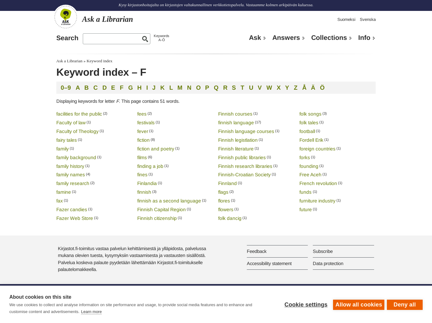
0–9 (66, 87)
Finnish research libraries (245, 166)
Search (67, 38)
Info (364, 37)
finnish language (236, 122)
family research (72, 183)
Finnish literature (236, 148)
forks (304, 157)
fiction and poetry (155, 148)
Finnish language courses (246, 131)
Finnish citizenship (157, 218)
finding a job (150, 166)
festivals (146, 122)
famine (63, 192)
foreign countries (317, 148)
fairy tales (66, 140)
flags (223, 192)
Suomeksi (346, 19)
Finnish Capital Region (161, 209)
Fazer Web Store (74, 218)
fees (142, 113)
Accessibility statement (269, 263)
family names (70, 174)
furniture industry (317, 200)
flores (224, 200)
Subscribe (323, 251)
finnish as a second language (169, 200)
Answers (286, 37)
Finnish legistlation (238, 140)
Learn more (91, 311)
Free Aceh (310, 174)
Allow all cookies (358, 304)
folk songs (310, 113)
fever (142, 131)
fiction (143, 140)
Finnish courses (235, 113)
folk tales (308, 122)
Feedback (256, 251)
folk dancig (230, 218)
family (62, 148)
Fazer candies (71, 209)
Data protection (328, 263)
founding (308, 166)
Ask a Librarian (69, 61)
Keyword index (99, 61)
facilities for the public (79, 113)
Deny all (405, 304)
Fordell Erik (311, 140)
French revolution (318, 183)
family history (70, 166)
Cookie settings (305, 304)
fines (142, 174)
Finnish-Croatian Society (244, 174)
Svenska (368, 19)
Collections (329, 37)
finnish (144, 192)
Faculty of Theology (77, 131)
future (305, 209)
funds (306, 192)
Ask (255, 37)
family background (76, 157)
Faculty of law (71, 122)
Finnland (227, 183)
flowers (225, 209)
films (142, 157)
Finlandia (147, 183)
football (307, 131)
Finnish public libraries (242, 157)
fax (59, 200)
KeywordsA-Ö (161, 38)
